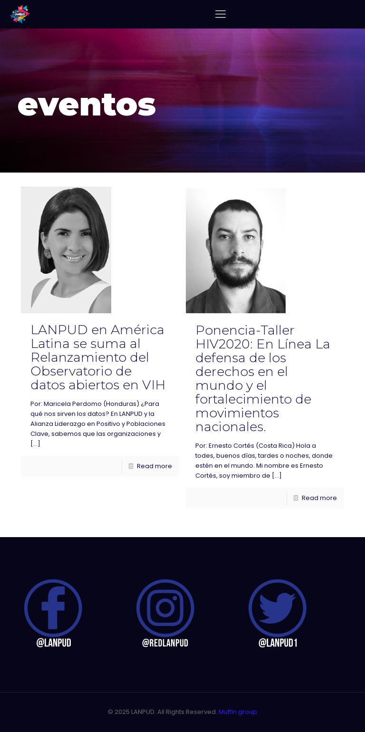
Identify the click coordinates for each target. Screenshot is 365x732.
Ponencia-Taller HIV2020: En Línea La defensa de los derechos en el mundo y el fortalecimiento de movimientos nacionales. (262, 378)
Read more (154, 466)
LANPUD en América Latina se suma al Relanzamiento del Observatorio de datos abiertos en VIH (97, 357)
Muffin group (238, 711)
